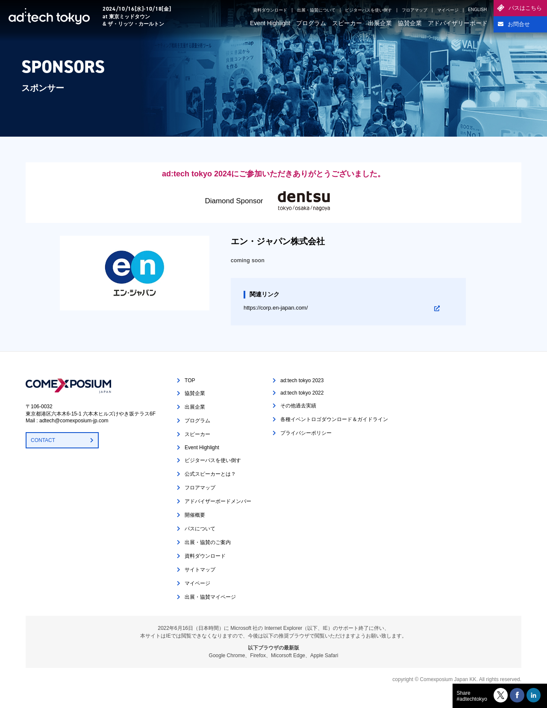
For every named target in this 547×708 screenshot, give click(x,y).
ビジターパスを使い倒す (368, 10)
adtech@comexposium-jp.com (74, 421)
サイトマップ (200, 570)
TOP (190, 380)
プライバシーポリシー (306, 433)
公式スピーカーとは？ (210, 474)
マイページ (448, 10)
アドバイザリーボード (458, 23)
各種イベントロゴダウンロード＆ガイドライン (334, 419)
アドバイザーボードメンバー (218, 501)
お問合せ (519, 24)
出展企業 (380, 23)
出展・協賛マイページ (210, 597)
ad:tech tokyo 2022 (301, 393)
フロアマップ (414, 10)
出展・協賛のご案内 (208, 542)
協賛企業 (410, 23)
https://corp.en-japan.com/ (276, 307)
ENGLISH (477, 9)
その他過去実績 (298, 406)
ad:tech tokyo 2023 (301, 380)
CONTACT (43, 440)
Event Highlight (270, 23)
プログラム (311, 23)
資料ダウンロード (270, 10)
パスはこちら (525, 8)
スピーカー (347, 23)
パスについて (200, 529)
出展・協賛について (316, 10)
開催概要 (195, 515)
